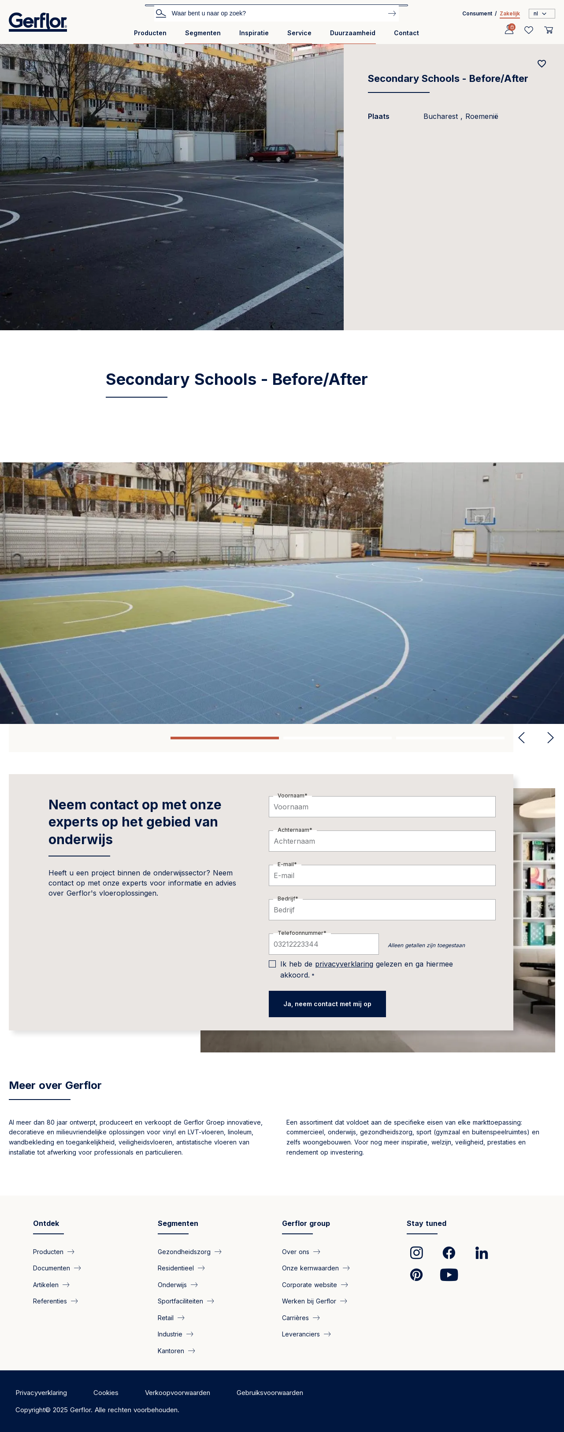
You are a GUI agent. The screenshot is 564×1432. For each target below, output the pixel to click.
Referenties (50, 1301)
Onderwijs (172, 1284)
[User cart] (548, 30)
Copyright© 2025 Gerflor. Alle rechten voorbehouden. (97, 1410)
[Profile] (509, 30)
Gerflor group (306, 1223)
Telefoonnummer (300, 933)
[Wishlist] (528, 30)
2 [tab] (337, 738)
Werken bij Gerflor (309, 1301)
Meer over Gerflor (55, 1085)
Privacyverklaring (41, 1392)
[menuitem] (150, 36)
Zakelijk (510, 13)
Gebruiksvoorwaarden (270, 1392)
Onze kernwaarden (310, 1268)
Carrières (295, 1317)
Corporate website (309, 1284)
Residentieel (176, 1268)
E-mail (286, 864)
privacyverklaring (344, 964)
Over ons (295, 1251)
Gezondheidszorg (184, 1251)
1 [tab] (225, 738)
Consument (477, 13)
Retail (166, 1317)
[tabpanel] (282, 593)
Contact (406, 33)
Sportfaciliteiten (180, 1301)
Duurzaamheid (352, 33)
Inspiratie (254, 33)
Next (547, 738)
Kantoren (171, 1350)
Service (299, 33)
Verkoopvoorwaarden (177, 1392)
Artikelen (46, 1284)
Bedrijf (286, 898)
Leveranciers (301, 1334)
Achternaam (293, 830)
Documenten (51, 1268)
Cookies (106, 1392)
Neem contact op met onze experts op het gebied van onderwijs (135, 822)
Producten (150, 33)
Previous (521, 738)
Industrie (170, 1334)
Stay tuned (426, 1223)
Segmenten (203, 33)
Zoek (161, 13)
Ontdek (46, 1223)
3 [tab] (450, 738)
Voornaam (291, 795)
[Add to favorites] (542, 63)
